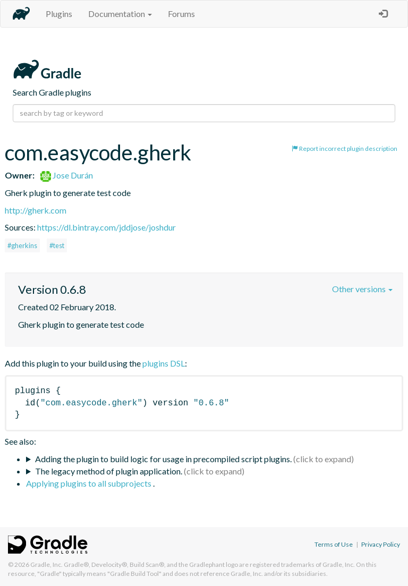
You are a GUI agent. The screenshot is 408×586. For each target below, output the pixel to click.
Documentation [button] (120, 14)
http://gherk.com (35, 210)
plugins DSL (163, 363)
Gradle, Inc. (46, 564)
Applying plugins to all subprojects (89, 483)
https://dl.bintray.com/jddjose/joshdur (106, 227)
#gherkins (22, 245)
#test (56, 245)
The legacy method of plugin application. (108, 471)
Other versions (362, 289)
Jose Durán (66, 175)
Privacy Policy (380, 544)
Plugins (59, 14)
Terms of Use (333, 544)
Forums (181, 14)
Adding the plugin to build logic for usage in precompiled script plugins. (163, 459)
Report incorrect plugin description (344, 148)
